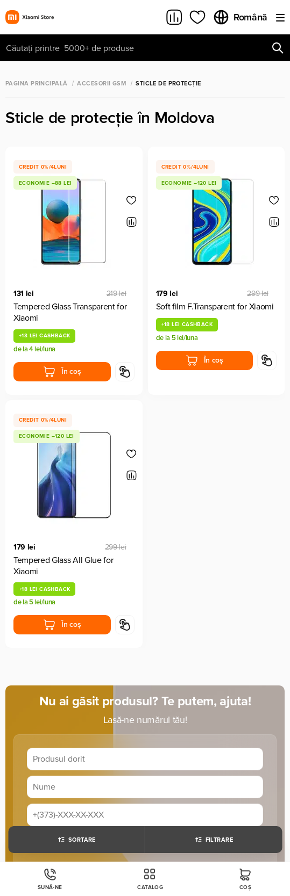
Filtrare (214, 839)
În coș (62, 371)
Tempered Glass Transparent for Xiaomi (69, 312)
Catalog (150, 879)
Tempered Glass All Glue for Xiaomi (63, 566)
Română (240, 17)
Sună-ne (50, 879)
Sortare (76, 839)
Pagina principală (36, 83)
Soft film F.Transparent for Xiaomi (215, 306)
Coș (245, 879)
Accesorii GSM (101, 83)
